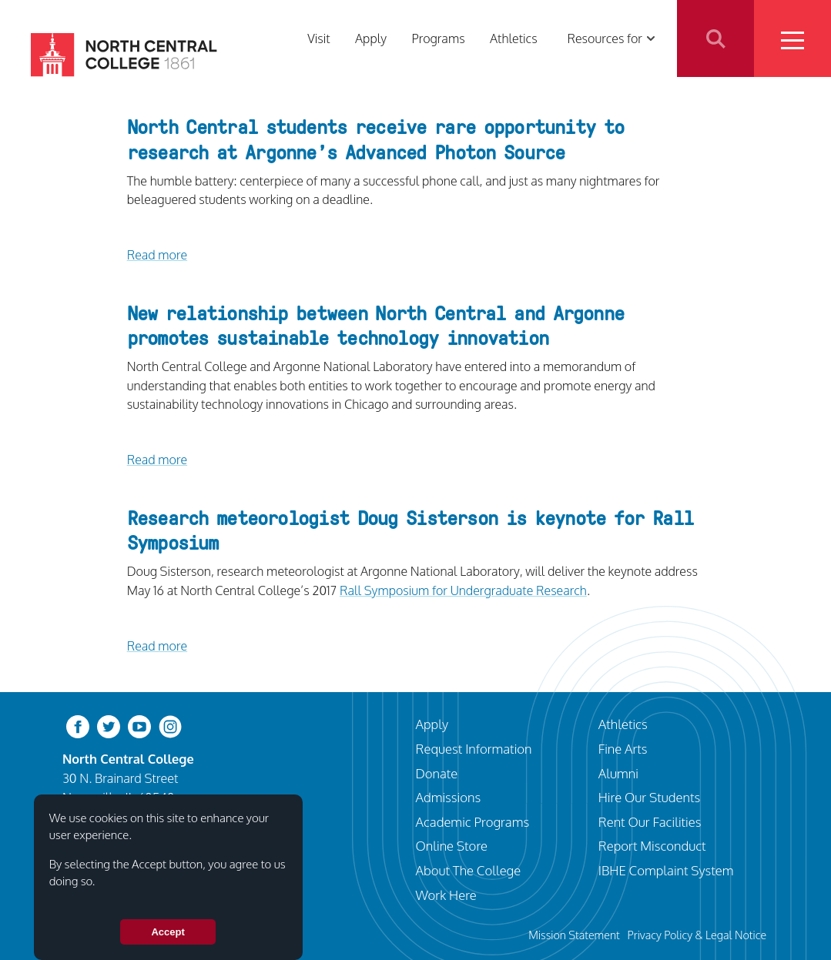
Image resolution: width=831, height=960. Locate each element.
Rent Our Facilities (650, 822)
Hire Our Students (649, 797)
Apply (371, 38)
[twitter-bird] (108, 725)
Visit (318, 38)
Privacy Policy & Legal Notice (696, 935)
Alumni (618, 773)
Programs (437, 38)
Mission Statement (574, 935)
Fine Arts (623, 749)
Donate (437, 773)
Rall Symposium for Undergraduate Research (463, 590)
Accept (167, 932)
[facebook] (77, 725)
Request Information (474, 749)
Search (715, 38)
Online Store (452, 846)
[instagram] (170, 725)
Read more (157, 254)
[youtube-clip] (139, 725)
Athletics (514, 38)
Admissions (448, 797)
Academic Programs (473, 822)
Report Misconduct (652, 846)
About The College (468, 870)
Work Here (446, 895)
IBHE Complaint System (666, 870)
